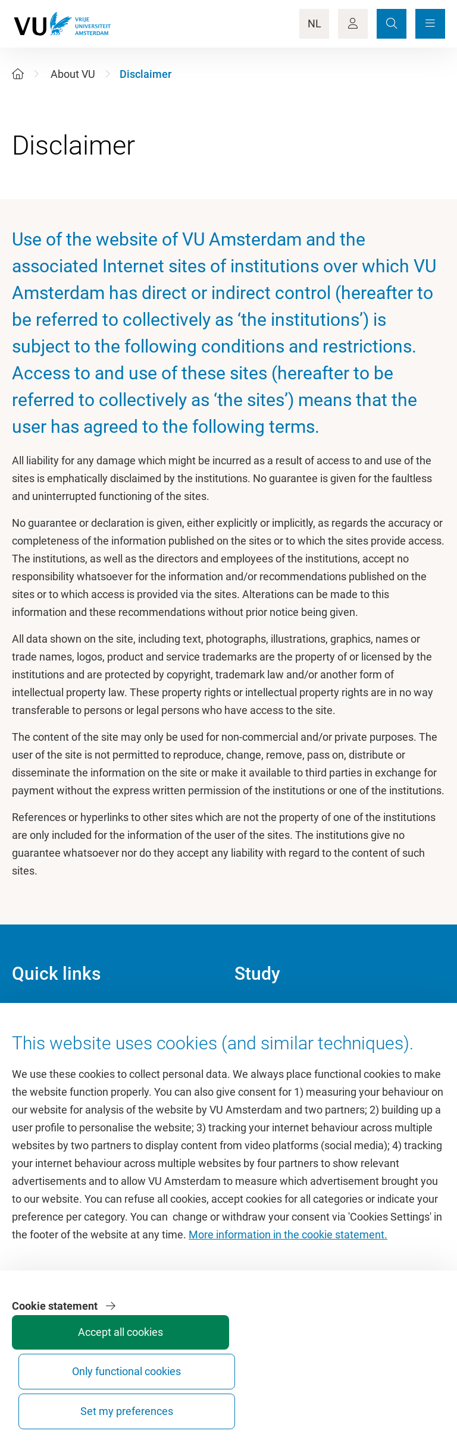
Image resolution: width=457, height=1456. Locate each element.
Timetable (257, 1067)
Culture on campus (56, 1040)
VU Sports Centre (52, 1067)
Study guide (262, 1040)
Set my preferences (399, 1400)
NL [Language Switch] (314, 23)
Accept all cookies (220, 1405)
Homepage (38, 1013)
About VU (73, 74)
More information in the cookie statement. (288, 1309)
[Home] (18, 74)
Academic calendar (279, 1013)
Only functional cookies (309, 1400)
